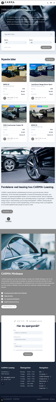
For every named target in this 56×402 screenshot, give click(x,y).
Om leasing (7, 217)
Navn (15, 335)
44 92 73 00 (19, 327)
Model (31, 40)
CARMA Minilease (9, 312)
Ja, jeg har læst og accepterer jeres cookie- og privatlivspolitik (29, 355)
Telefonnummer (17, 342)
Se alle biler (50, 65)
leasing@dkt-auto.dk (34, 327)
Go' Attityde (52, 399)
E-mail (15, 349)
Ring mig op (28, 360)
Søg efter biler (46, 47)
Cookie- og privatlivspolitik (43, 399)
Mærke (6, 40)
